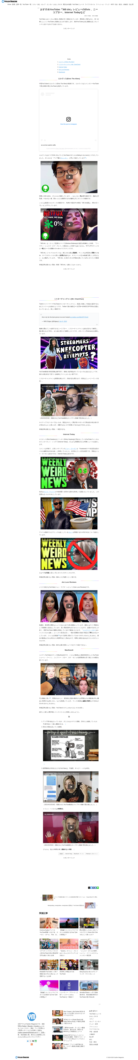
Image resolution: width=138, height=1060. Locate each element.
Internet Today (63, 67)
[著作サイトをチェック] (28, 1041)
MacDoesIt (62, 72)
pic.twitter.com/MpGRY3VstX (79, 317)
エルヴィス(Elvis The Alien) (66, 62)
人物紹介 (61, 853)
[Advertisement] (69, 42)
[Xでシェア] (89, 888)
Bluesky (30, 1026)
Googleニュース (39, 1026)
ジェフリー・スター (89, 630)
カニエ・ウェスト (49, 491)
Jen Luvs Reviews (64, 69)
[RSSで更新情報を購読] (31, 1044)
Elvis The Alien (60, 148)
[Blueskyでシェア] (91, 888)
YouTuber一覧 (25, 1034)
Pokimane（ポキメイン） (92, 853)
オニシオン (64, 158)
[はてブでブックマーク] (96, 888)
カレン (70, 532)
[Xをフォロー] (30, 1041)
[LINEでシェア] (98, 888)
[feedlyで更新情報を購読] (35, 1041)
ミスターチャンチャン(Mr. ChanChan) (69, 64)
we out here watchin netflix (48, 145)
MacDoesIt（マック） (79, 853)
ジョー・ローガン (71, 448)
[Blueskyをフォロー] (33, 1041)
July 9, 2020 (63, 321)
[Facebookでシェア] (93, 888)
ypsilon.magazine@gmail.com (27, 1032)
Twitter (24, 1026)
